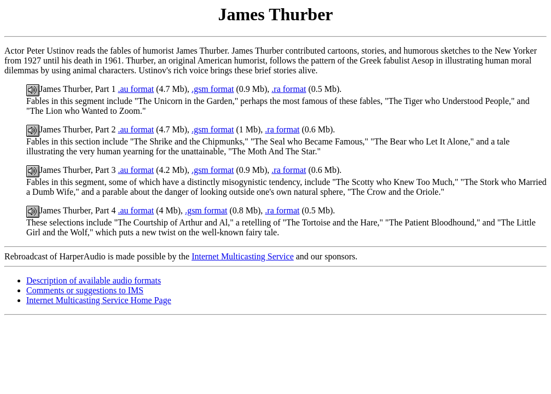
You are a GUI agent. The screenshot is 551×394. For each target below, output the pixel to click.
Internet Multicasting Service (243, 256)
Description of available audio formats (93, 280)
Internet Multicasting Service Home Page (98, 300)
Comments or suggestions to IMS (84, 290)
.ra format (288, 89)
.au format (136, 89)
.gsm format (213, 89)
